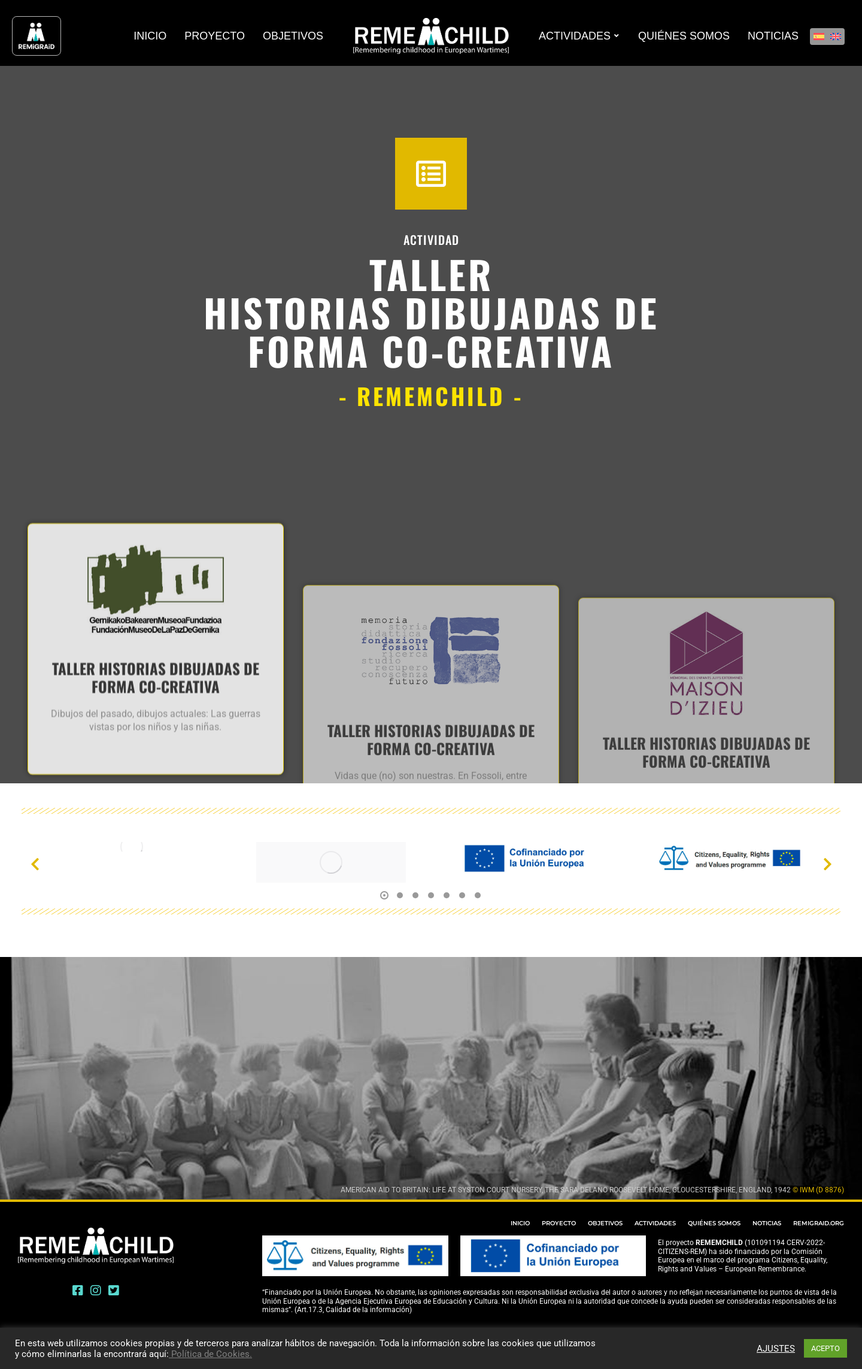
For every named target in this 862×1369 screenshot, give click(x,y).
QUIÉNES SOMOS (714, 1223)
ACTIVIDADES (655, 1223)
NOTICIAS (766, 1223)
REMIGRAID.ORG (818, 1223)
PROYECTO (559, 1223)
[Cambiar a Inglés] (835, 36)
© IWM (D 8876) (818, 1190)
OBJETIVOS (605, 1223)
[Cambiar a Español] (819, 36)
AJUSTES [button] (776, 1348)
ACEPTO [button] (825, 1348)
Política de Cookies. (210, 1354)
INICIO (520, 1223)
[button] (35, 864)
